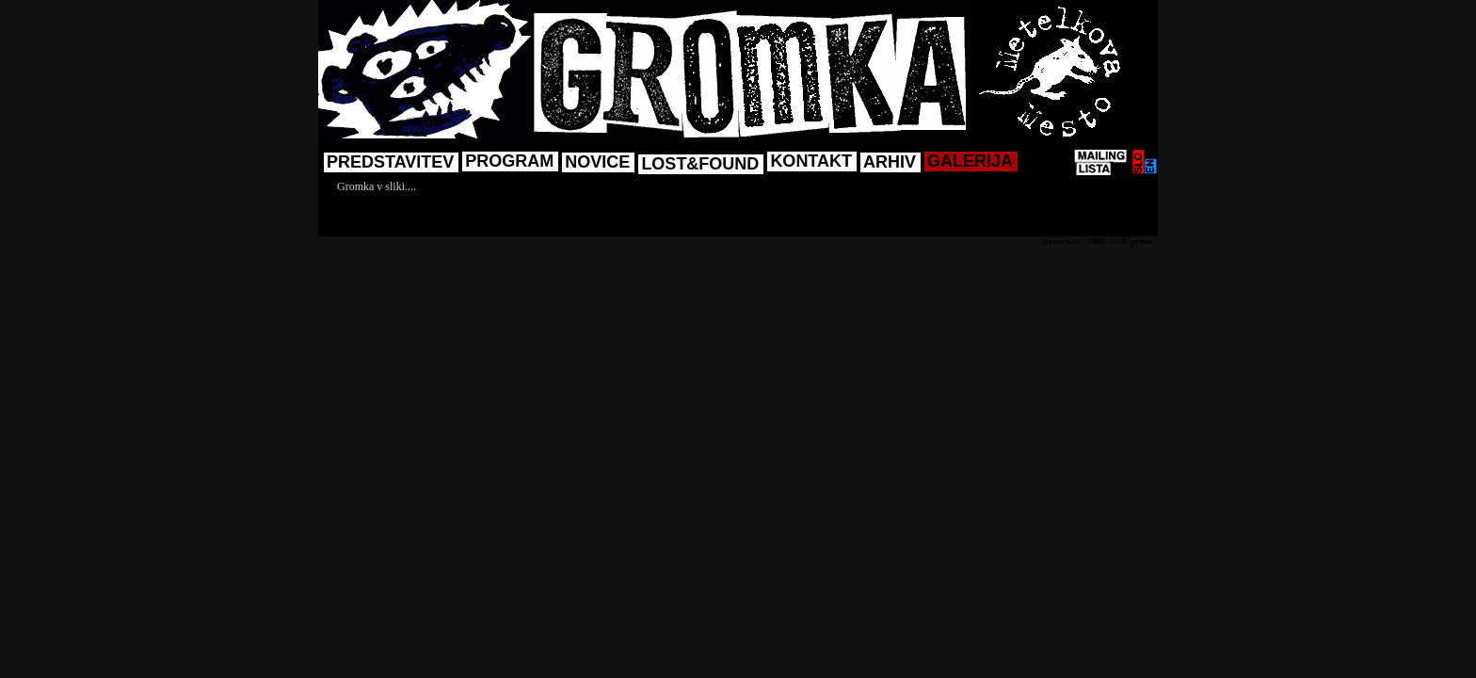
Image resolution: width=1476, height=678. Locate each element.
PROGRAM (509, 161)
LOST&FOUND (700, 163)
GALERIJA (970, 161)
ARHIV (889, 162)
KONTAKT (811, 161)
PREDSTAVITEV (390, 162)
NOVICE (597, 162)
